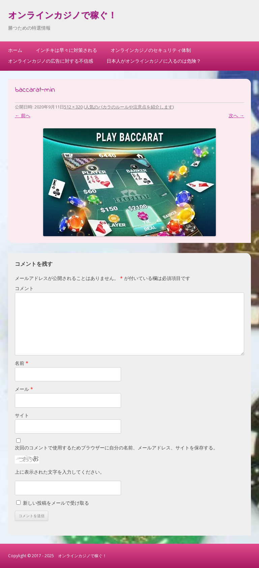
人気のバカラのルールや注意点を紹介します (129, 107)
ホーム (15, 50)
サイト (22, 415)
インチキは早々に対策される (66, 50)
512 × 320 (73, 107)
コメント (24, 288)
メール (24, 389)
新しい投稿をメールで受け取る (56, 503)
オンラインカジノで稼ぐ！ (62, 16)
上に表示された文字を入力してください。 (60, 472)
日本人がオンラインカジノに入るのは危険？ (154, 61)
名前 (21, 363)
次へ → (236, 115)
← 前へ (22, 115)
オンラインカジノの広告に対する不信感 (50, 61)
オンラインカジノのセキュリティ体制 (151, 50)
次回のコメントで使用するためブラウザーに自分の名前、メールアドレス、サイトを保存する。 (116, 447)
